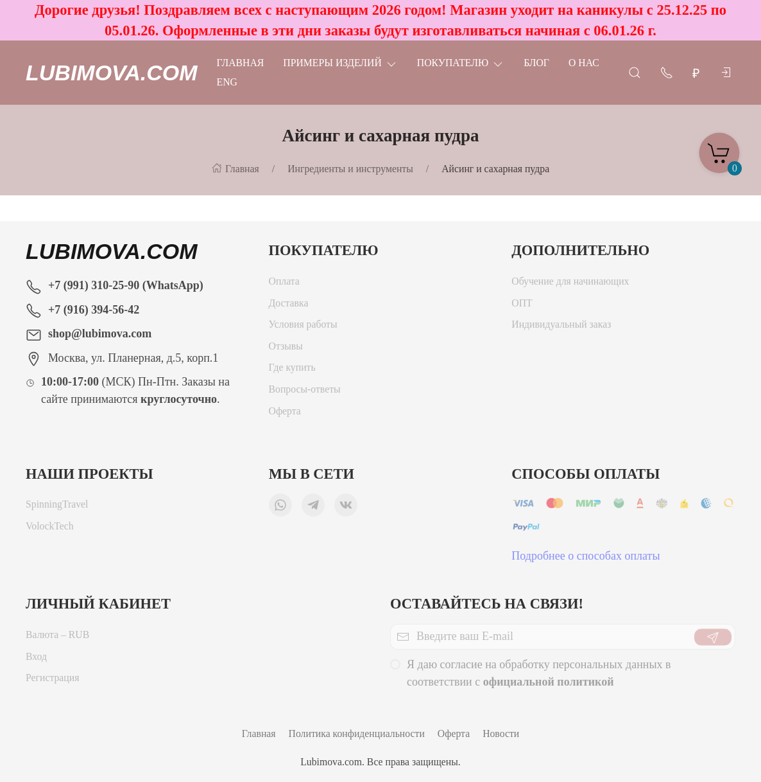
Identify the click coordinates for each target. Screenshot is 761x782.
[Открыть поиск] (635, 72)
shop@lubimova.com (99, 333)
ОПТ (522, 306)
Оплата (284, 284)
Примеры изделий (340, 63)
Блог (536, 62)
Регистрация (52, 680)
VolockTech (50, 529)
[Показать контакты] (667, 72)
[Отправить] (713, 640)
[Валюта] (696, 73)
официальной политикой (548, 685)
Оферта (285, 414)
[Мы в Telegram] (313, 508)
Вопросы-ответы (305, 392)
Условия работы (303, 327)
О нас (584, 62)
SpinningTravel (57, 507)
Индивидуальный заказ (561, 327)
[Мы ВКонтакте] (345, 508)
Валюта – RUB (57, 637)
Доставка (289, 306)
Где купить (292, 370)
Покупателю (460, 63)
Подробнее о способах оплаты (585, 559)
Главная (240, 62)
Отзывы (286, 349)
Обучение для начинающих (571, 284)
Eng (227, 81)
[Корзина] (719, 149)
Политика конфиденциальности (357, 733)
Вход (36, 659)
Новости (501, 733)
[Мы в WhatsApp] (280, 508)
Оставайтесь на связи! (486, 604)
